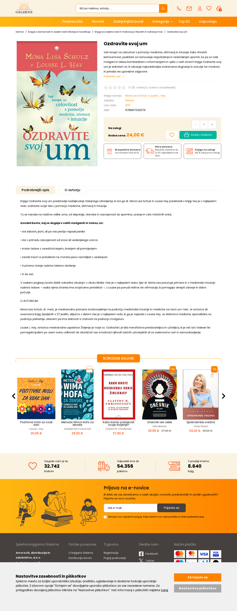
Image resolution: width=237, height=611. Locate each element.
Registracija (111, 553)
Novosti (98, 21)
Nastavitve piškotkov (198, 588)
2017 (128, 105)
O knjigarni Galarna (81, 553)
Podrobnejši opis (35, 190)
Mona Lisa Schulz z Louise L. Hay (145, 96)
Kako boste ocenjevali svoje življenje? (118, 423)
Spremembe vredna (200, 422)
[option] (36, 404)
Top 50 (184, 21)
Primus (129, 100)
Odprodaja (208, 21)
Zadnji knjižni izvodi (128, 21)
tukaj (164, 590)
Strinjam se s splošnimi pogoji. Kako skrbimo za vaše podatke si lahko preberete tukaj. (156, 516)
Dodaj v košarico (198, 135)
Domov (20, 31)
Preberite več (112, 76)
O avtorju (72, 190)
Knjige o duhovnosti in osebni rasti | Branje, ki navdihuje (59, 31)
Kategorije (161, 21)
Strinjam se (198, 577)
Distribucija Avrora (80, 558)
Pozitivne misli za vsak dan (36, 423)
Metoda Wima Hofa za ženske (77, 423)
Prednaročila (72, 21)
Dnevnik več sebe (159, 422)
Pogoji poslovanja (115, 558)
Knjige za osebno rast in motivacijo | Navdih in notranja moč (129, 31)
